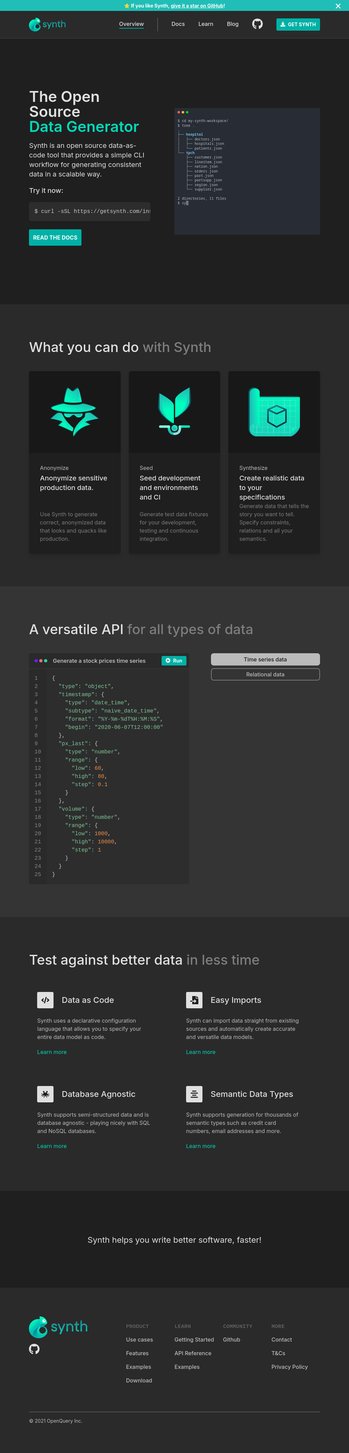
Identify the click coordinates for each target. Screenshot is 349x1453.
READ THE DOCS (55, 237)
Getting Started (194, 1339)
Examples (138, 1366)
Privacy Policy (289, 1366)
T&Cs (278, 1353)
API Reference (192, 1353)
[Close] (338, 5)
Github (231, 1339)
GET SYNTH (298, 24)
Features (137, 1353)
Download (139, 1380)
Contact (281, 1339)
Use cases (139, 1339)
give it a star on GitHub (197, 6)
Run (174, 660)
